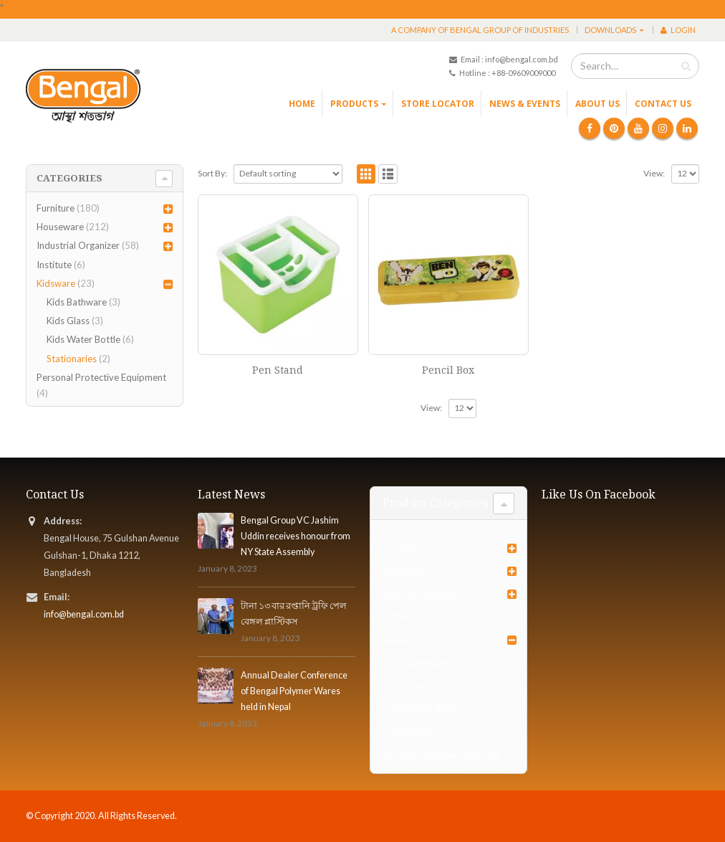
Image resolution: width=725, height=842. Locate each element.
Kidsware (56, 283)
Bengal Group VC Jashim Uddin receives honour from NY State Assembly (295, 536)
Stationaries (72, 358)
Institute (54, 264)
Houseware (60, 226)
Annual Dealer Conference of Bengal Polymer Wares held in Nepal (294, 691)
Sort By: (212, 173)
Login (678, 29)
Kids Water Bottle (83, 339)
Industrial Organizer (78, 245)
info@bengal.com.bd (84, 614)
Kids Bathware (77, 302)
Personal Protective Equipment (101, 377)
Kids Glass (68, 320)
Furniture (56, 208)
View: (654, 173)
